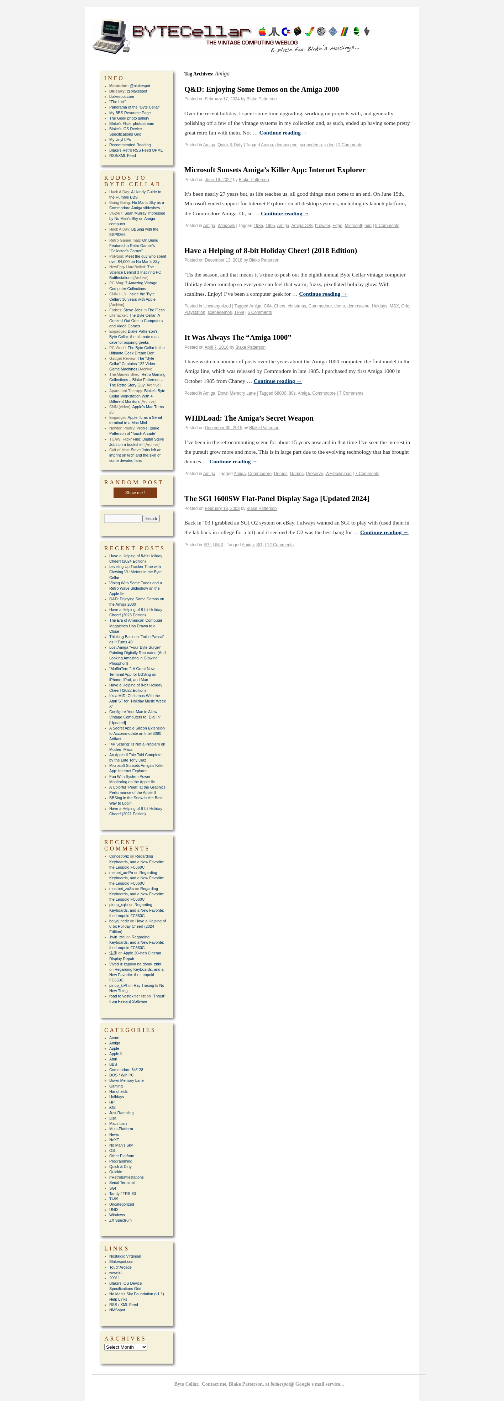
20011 (114, 1278)
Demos (281, 473)
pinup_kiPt (118, 985)
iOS (112, 1107)
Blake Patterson (262, 98)
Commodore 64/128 (126, 1070)
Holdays (379, 306)
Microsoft (353, 225)
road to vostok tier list (127, 996)
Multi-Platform (121, 1129)
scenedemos (220, 312)
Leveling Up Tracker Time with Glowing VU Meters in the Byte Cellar (135, 571)
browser (322, 225)
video (329, 144)
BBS (113, 1064)
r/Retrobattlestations (126, 1177)
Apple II (115, 1054)
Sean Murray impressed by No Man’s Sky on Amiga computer (137, 218)
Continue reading (283, 133)
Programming (120, 1161)
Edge (337, 225)
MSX (394, 306)
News (114, 1134)
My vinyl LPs (120, 139)
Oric (405, 306)
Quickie (115, 1172)
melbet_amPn (121, 872)
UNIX (218, 544)
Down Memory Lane (236, 393)
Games (297, 473)
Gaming (116, 1086)
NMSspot (117, 1310)
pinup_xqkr (118, 904)
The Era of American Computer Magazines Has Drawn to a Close (135, 625)
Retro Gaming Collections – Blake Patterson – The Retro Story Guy (137, 379)
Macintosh (118, 1123)
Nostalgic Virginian (125, 1256)
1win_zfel (117, 937)
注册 (113, 953)
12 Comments (280, 544)
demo (339, 306)
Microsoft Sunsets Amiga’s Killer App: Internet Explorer (275, 169)
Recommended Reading (130, 145)
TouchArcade (120, 1267)
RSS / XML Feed (123, 1304)
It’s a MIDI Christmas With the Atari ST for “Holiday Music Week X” (137, 701)
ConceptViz (119, 856)
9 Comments (387, 225)
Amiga (209, 144)
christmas (297, 306)
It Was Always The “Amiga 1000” (238, 337)
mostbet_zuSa (121, 888)
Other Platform (121, 1156)
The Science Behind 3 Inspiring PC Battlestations (135, 272)
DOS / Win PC (121, 1075)
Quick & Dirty (229, 144)
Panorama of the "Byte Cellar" (134, 107)
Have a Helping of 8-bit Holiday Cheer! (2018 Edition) (270, 250)
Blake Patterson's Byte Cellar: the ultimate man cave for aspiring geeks (134, 336)
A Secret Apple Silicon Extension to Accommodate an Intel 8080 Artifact (137, 733)
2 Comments (350, 144)
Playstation (194, 312)
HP (112, 1102)
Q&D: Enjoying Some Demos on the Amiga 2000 (261, 89)
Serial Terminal (122, 1182)
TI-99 (239, 312)
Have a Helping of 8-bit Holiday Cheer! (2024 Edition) (137, 926)
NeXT (114, 1140)
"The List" (117, 102)
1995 (270, 225)
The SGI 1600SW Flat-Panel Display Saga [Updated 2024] (276, 498)
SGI (207, 544)
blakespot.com (121, 96)
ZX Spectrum (120, 1220)
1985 (258, 225)
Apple (114, 1048)
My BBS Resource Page (130, 113)
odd (368, 225)
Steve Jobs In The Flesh (144, 310)
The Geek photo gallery (129, 118)
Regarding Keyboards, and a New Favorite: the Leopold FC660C (136, 861)
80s (292, 393)
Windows (226, 225)
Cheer (279, 306)
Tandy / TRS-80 (122, 1193)
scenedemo (311, 144)
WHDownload (339, 473)
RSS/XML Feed (122, 155)
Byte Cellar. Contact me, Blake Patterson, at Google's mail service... (259, 1384)
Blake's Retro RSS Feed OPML (136, 150)
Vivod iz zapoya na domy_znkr (135, 964)
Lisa (112, 1118)
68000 (280, 393)
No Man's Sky (121, 1145)
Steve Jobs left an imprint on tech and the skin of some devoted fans (135, 455)
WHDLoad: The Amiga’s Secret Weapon (249, 418)
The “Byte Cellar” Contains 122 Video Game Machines (132, 363)
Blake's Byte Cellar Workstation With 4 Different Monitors (137, 396)
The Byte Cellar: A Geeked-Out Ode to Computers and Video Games (136, 320)
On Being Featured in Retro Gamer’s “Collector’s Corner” (133, 245)
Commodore (320, 306)
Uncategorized (217, 306)
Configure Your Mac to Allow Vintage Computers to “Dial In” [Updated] (135, 717)
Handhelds (118, 1091)
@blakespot (140, 86)
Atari (113, 1059)
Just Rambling (121, 1113)
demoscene (286, 144)
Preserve (314, 473)
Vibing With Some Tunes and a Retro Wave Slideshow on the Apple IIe (135, 588)
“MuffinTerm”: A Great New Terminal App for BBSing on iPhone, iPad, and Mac (132, 674)
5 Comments (260, 312)
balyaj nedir (119, 921)
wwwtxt (115, 1272)
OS (112, 1150)
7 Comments (351, 393)
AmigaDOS (302, 225)
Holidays (116, 1097)
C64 (268, 306)
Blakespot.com (122, 1261)
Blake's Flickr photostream (131, 123)
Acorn (114, 1038)
